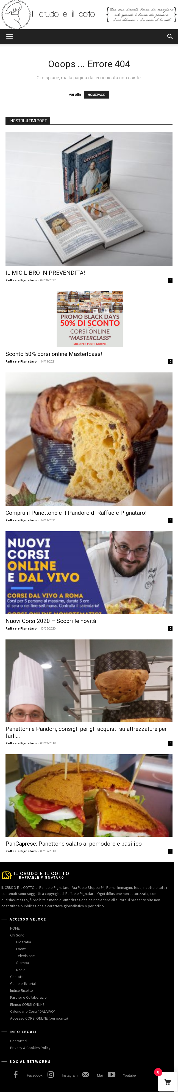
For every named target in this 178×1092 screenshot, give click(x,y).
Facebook (34, 1075)
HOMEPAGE (96, 94)
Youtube (129, 1075)
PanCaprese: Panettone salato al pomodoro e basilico (73, 843)
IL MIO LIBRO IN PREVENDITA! (45, 272)
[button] (9, 36)
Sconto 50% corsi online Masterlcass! (53, 354)
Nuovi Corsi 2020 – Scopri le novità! (51, 621)
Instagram (70, 1075)
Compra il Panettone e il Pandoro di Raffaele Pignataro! (75, 513)
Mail (100, 1075)
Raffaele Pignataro (21, 280)
